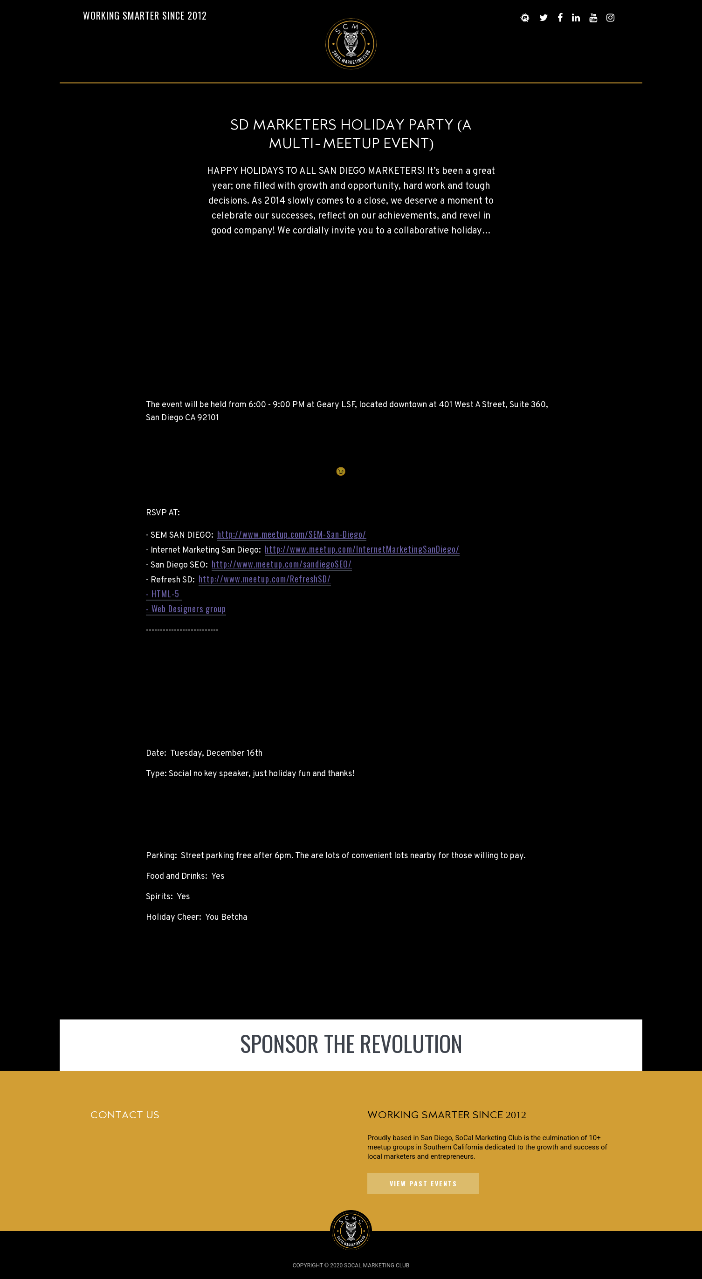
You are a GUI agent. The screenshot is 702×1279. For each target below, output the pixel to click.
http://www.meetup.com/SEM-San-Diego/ (291, 534)
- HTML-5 (164, 594)
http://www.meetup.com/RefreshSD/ (265, 579)
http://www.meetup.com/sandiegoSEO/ (282, 564)
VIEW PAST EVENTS (423, 1183)
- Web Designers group (186, 608)
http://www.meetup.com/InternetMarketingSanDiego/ (362, 549)
